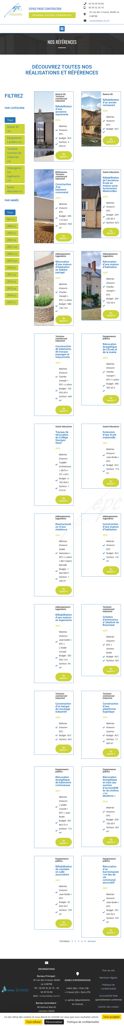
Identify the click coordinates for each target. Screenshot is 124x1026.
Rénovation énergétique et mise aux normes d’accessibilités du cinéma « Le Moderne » (111, 786)
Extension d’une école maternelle (109, 434)
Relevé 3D (60, 94)
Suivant (92, 941)
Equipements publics (109, 337)
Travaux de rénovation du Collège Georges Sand (61, 437)
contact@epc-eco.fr (50, 995)
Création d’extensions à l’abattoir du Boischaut (111, 621)
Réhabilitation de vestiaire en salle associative (63, 870)
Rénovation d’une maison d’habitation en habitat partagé (63, 267)
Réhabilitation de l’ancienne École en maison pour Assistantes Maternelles (111, 184)
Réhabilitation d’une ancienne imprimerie (63, 110)
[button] (52, 15)
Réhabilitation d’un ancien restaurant (111, 102)
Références (61, 172)
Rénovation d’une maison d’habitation (111, 264)
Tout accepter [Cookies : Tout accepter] (111, 1017)
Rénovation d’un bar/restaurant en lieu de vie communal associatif (111, 874)
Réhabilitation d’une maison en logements (63, 617)
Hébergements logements (62, 255)
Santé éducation (111, 172)
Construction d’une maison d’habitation (111, 527)
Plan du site (108, 970)
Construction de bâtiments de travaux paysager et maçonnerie (63, 352)
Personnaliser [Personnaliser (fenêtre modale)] (54, 1022)
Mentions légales (108, 977)
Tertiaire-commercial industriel (61, 98)
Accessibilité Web (108, 995)
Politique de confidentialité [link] (83, 1022)
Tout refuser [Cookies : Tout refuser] (33, 1022)
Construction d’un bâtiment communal (63, 188)
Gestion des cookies (108, 1006)
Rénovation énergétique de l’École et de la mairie (110, 348)
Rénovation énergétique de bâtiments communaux (63, 781)
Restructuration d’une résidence (63, 527)
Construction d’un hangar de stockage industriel (63, 707)
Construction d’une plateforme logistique (110, 707)
